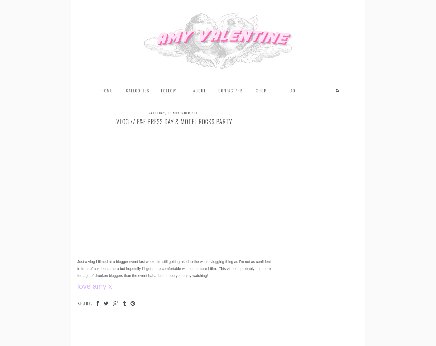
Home (106, 91)
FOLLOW (168, 91)
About (199, 91)
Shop (261, 91)
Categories (137, 91)
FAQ (292, 91)
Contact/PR (230, 91)
